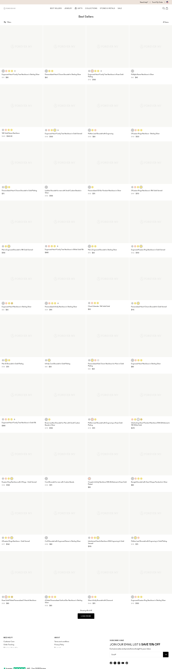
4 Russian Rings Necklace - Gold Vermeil (16, 541)
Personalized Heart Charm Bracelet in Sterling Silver (63, 74)
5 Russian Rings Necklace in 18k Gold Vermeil (146, 191)
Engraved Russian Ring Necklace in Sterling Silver (148, 600)
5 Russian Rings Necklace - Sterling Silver (145, 134)
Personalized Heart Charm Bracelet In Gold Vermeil (149, 307)
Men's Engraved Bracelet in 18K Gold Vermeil (17, 250)
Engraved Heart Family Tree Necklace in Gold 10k (19, 423)
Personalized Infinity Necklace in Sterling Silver (61, 307)
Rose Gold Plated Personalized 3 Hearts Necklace (19, 600)
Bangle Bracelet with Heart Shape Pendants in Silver (149, 482)
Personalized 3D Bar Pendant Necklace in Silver (104, 191)
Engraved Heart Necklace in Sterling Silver (16, 307)
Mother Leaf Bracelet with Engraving (100, 134)
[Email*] (136, 654)
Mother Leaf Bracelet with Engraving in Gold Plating (149, 541)
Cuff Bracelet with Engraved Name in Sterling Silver (63, 541)
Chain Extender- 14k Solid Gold (99, 306)
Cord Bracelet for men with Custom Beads (59, 482)
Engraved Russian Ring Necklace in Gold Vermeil (148, 250)
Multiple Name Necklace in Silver (142, 74)
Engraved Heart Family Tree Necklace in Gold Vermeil (63, 134)
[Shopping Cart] (167, 8)
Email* (114, 655)
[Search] (163, 8)
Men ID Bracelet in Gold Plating (12, 364)
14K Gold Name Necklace (11, 133)
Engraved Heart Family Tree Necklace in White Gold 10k (64, 249)
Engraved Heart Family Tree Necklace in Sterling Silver (20, 74)
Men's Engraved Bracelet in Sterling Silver (102, 250)
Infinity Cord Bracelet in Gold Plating (57, 364)
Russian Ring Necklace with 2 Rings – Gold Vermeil (19, 482)
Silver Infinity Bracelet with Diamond (100, 600)
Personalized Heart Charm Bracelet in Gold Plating (19, 191)
